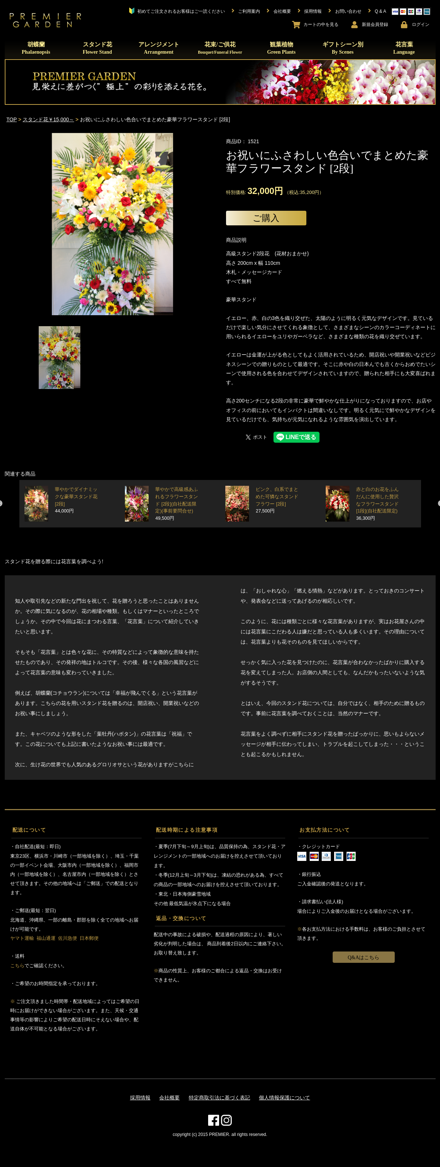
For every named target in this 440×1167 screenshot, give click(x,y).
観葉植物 (281, 48)
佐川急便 (67, 938)
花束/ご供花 (220, 47)
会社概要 (169, 1098)
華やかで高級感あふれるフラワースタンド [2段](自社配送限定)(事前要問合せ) (176, 504)
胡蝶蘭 (36, 48)
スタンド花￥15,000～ (48, 119)
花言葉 (404, 48)
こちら (17, 965)
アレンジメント (158, 48)
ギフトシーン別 (342, 48)
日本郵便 (89, 938)
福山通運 (46, 938)
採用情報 (140, 1098)
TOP (12, 119)
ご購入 (266, 218)
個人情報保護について (284, 1098)
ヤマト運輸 (22, 938)
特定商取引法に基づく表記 (219, 1098)
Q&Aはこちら (363, 957)
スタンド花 (97, 48)
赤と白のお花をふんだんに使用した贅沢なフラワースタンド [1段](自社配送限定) (377, 504)
